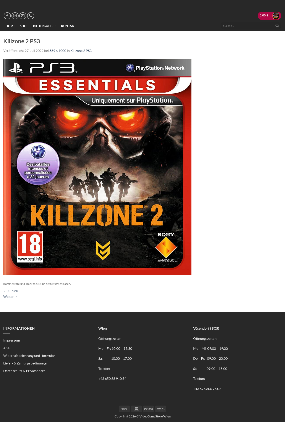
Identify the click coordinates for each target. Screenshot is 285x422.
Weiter (10, 296)
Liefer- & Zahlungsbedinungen (25, 363)
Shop (24, 26)
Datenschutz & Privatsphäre (24, 371)
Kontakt (68, 26)
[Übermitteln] (277, 25)
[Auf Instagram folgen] (15, 15)
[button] (270, 16)
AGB (6, 348)
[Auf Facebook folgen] (7, 15)
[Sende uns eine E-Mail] (22, 15)
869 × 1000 (57, 50)
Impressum (11, 340)
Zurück (10, 291)
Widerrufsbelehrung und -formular (29, 355)
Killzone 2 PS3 (81, 50)
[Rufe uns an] (30, 15)
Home (10, 26)
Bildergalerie (44, 26)
